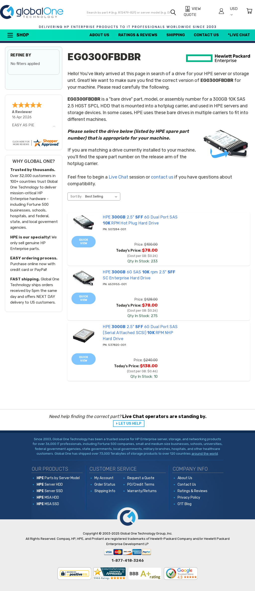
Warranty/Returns (142, 491)
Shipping (175, 35)
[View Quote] (198, 11)
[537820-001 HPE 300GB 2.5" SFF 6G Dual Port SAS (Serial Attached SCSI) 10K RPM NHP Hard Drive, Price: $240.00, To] (83, 336)
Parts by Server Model (58, 478)
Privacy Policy (189, 497)
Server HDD (50, 484)
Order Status (104, 484)
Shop (17, 35)
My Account (104, 478)
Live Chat (118, 177)
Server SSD (50, 491)
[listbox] (102, 196)
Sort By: (76, 196)
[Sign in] (221, 11)
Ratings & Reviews (137, 35)
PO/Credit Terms (140, 484)
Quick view (83, 241)
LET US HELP (130, 423)
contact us (162, 177)
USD (234, 11)
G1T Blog (184, 504)
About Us (99, 35)
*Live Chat (239, 35)
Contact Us (206, 35)
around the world (204, 453)
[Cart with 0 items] (249, 11)
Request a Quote (140, 478)
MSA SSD (48, 504)
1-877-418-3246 (128, 560)
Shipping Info (104, 491)
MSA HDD (48, 497)
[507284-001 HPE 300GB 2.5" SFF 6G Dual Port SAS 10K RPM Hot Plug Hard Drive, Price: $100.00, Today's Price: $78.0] (83, 222)
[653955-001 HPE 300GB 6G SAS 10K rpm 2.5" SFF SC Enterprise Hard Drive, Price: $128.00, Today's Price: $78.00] (83, 278)
